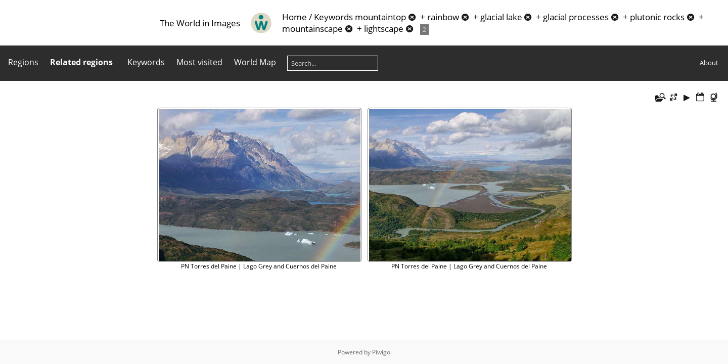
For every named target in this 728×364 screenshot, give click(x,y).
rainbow (443, 17)
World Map (255, 62)
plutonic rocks (657, 17)
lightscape (383, 28)
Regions (23, 62)
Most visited (199, 62)
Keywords (333, 17)
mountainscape (312, 28)
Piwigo (381, 352)
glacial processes (576, 17)
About (709, 62)
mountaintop (380, 17)
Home (294, 17)
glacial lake (501, 17)
